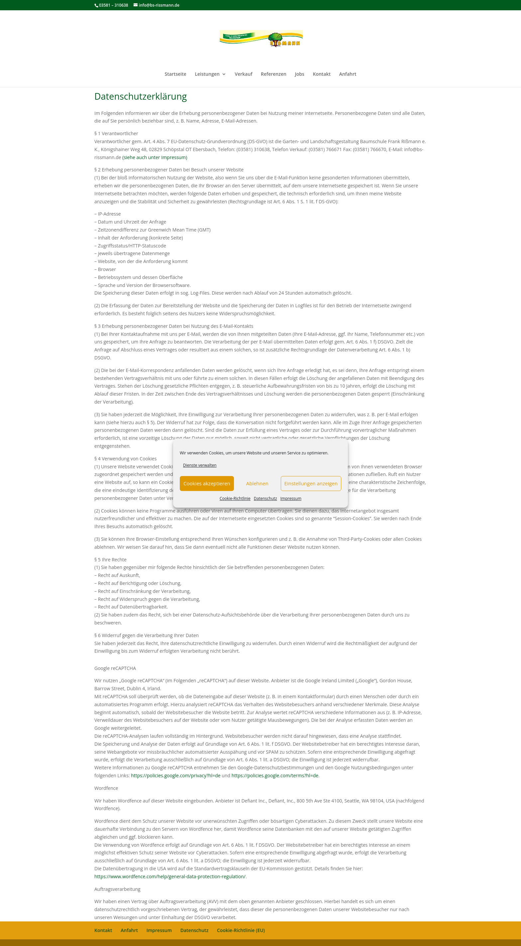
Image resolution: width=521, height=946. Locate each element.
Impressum (290, 498)
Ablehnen (257, 483)
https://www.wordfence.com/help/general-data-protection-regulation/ (170, 876)
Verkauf (244, 74)
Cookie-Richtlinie (235, 498)
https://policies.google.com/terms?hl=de (275, 775)
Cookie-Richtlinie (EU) (241, 930)
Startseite (175, 74)
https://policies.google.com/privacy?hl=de (176, 775)
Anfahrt (348, 74)
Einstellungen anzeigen (311, 483)
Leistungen (207, 74)
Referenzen (273, 74)
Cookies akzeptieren (206, 483)
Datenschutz (265, 498)
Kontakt (322, 74)
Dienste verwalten (200, 465)
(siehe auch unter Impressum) (154, 157)
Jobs (299, 74)
